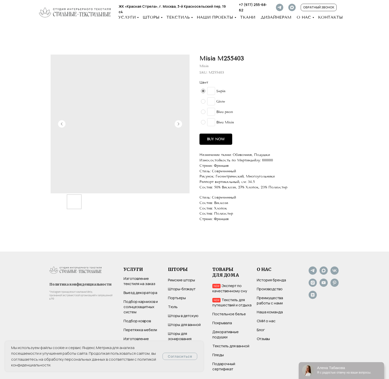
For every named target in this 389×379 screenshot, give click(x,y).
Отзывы (263, 338)
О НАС (304, 17)
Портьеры (177, 297)
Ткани (247, 17)
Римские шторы (181, 280)
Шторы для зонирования (180, 336)
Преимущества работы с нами (270, 300)
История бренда (271, 280)
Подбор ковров (137, 320)
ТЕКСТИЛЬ (178, 17)
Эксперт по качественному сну (229, 288)
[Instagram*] (313, 285)
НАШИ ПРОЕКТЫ (215, 17)
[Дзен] (313, 297)
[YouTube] (324, 285)
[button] (319, 7)
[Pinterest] (334, 285)
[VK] (334, 273)
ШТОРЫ (151, 17)
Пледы (218, 354)
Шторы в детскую (183, 315)
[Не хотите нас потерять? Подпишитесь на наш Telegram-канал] (313, 273)
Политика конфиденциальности (80, 284)
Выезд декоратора (140, 292)
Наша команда (270, 312)
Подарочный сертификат (223, 366)
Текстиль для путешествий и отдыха (232, 302)
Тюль (173, 306)
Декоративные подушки (225, 334)
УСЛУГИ (127, 17)
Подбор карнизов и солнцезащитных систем (141, 307)
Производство (270, 289)
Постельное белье (229, 314)
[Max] (324, 273)
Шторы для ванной (184, 324)
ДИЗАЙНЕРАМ (276, 17)
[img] (279, 7)
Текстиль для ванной (230, 346)
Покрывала (222, 322)
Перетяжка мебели (140, 329)
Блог (261, 329)
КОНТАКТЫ (330, 17)
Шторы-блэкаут (181, 289)
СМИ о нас (266, 320)
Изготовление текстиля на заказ (139, 281)
